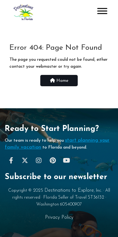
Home (59, 80)
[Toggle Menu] (102, 11)
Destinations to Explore (69, 190)
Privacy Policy (59, 217)
